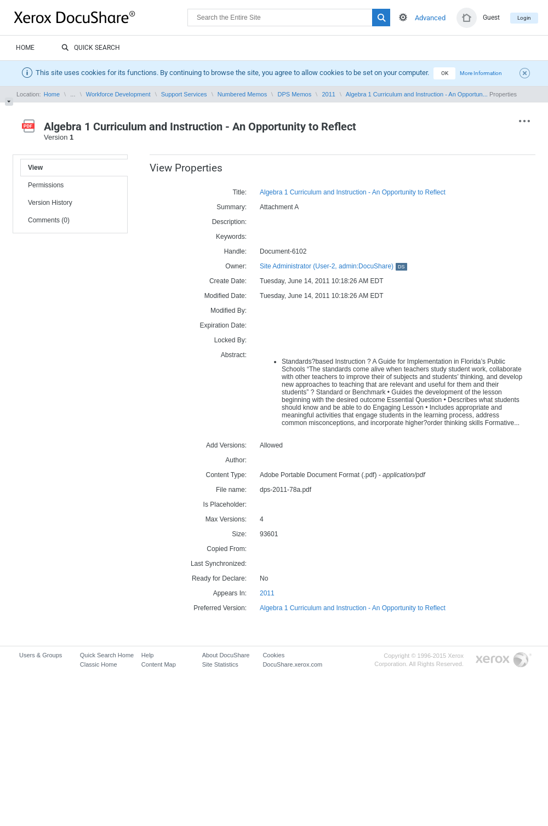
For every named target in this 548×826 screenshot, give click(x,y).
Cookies (273, 655)
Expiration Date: (223, 325)
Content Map (158, 664)
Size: (239, 534)
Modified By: (228, 310)
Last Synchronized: (219, 563)
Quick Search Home (107, 655)
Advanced (430, 18)
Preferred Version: (220, 608)
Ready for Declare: (219, 578)
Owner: (236, 266)
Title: (239, 192)
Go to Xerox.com (504, 660)
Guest (491, 17)
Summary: (231, 207)
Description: (229, 222)
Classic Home (98, 664)
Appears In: (230, 593)
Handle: (235, 251)
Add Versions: (226, 445)
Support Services (184, 94)
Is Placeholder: (225, 504)
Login (524, 18)
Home (25, 47)
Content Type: (226, 475)
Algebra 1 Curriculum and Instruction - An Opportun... (417, 94)
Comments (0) (49, 220)
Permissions (46, 185)
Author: (236, 460)
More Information (481, 73)
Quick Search (90, 48)
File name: (231, 490)
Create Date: (228, 281)
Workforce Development (118, 94)
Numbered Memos (242, 94)
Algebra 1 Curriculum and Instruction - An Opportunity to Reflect (353, 192)
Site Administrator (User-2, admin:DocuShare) (333, 266)
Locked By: (230, 340)
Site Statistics (220, 664)
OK (444, 73)
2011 (328, 94)
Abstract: (234, 355)
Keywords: (231, 236)
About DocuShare (226, 655)
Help (147, 655)
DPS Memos (295, 94)
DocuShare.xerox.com (292, 664)
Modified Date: (225, 296)
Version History (50, 202)
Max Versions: (226, 519)
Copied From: (227, 549)
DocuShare (100, 17)
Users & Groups (40, 655)
